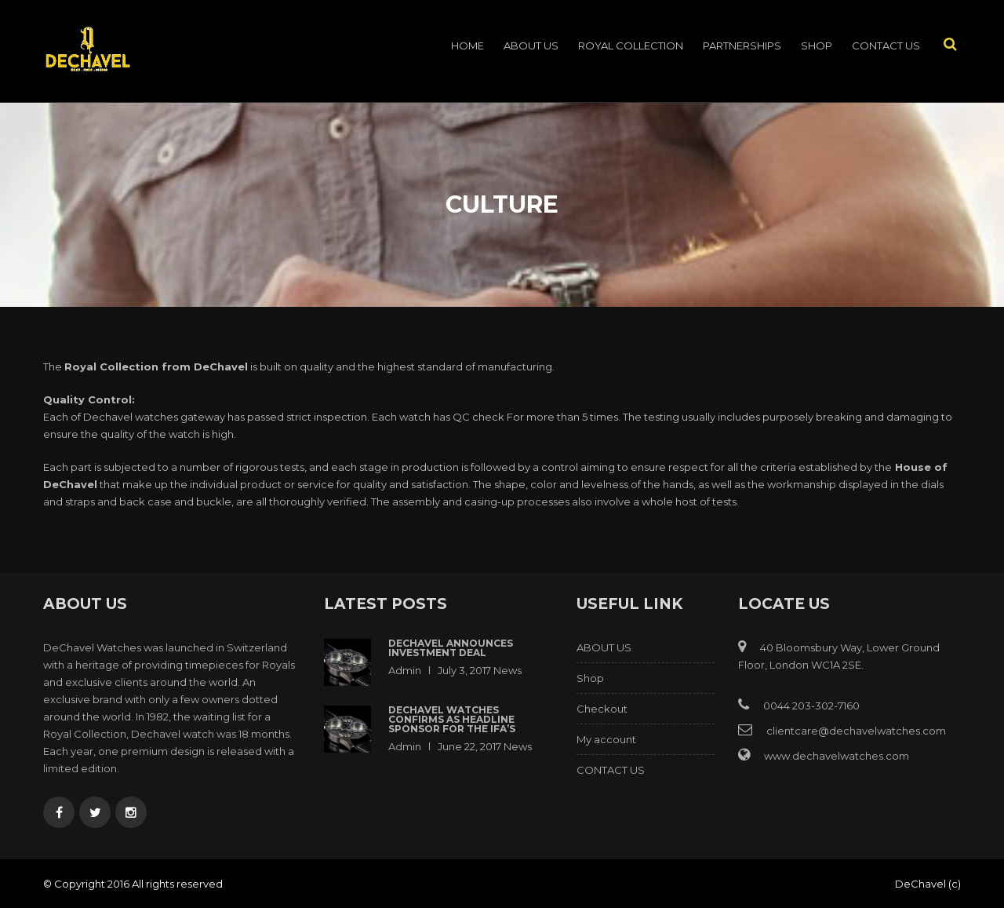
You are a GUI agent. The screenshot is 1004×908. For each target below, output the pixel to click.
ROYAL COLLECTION (630, 45)
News (507, 670)
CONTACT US (886, 45)
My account (606, 739)
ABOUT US (531, 45)
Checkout (602, 708)
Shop (816, 45)
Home (467, 45)
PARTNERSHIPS (742, 45)
